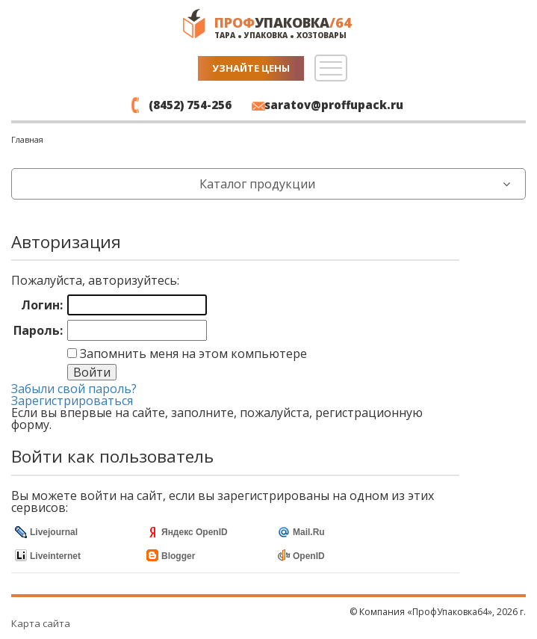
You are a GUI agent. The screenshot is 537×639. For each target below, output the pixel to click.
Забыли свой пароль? (74, 388)
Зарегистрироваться (72, 400)
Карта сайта (40, 623)
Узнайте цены (251, 68)
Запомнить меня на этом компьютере (192, 353)
